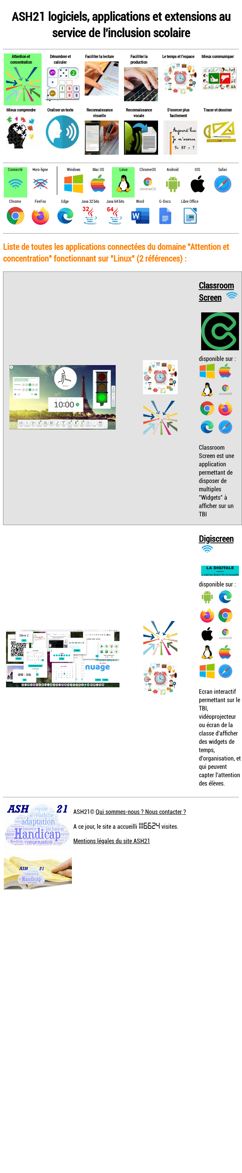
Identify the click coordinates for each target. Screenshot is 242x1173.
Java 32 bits (90, 201)
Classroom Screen (216, 291)
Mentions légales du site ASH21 (111, 841)
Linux (123, 169)
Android (172, 169)
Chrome (15, 201)
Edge (65, 201)
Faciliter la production (138, 59)
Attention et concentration (21, 59)
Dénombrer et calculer (60, 59)
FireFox (40, 201)
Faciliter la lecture (99, 56)
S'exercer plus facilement (178, 112)
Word (140, 201)
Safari (222, 169)
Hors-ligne (40, 169)
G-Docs (165, 201)
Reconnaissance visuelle (100, 112)
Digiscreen (216, 538)
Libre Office (190, 201)
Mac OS (98, 169)
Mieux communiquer (218, 56)
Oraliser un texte (60, 110)
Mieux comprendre (21, 110)
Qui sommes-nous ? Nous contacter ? (141, 812)
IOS (197, 169)
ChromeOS (148, 169)
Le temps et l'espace (178, 56)
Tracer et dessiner (217, 110)
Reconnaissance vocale (139, 112)
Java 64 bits (115, 201)
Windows (73, 169)
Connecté (15, 169)
